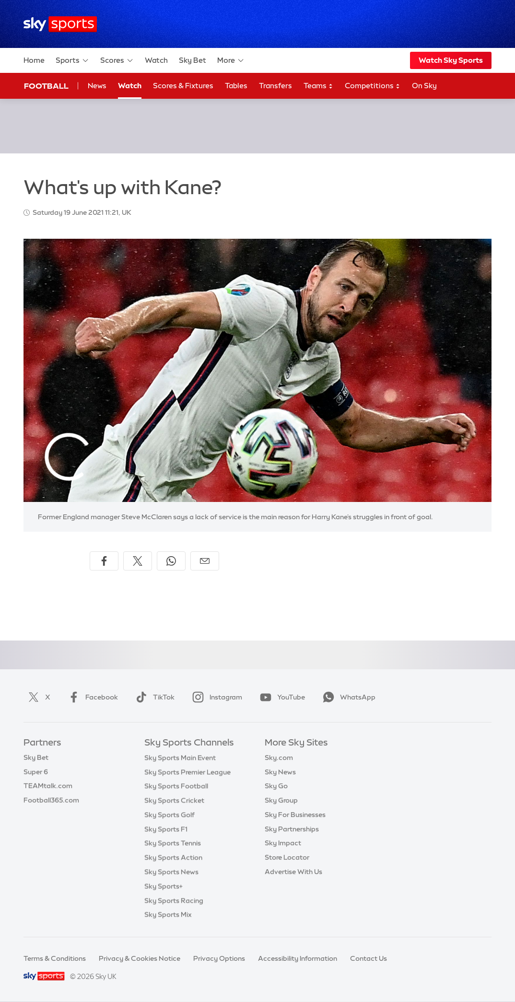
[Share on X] (137, 561)
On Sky (424, 85)
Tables (236, 85)
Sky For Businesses (295, 814)
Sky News (280, 772)
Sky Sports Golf (169, 814)
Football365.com (51, 800)
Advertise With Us (293, 871)
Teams (318, 86)
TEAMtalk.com (47, 785)
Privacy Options (219, 958)
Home (34, 60)
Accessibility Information (297, 958)
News (97, 85)
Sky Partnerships (292, 829)
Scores (117, 60)
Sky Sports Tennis (172, 842)
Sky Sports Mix (168, 914)
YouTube (280, 697)
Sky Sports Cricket (174, 800)
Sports (72, 60)
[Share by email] (204, 561)
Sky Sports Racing (173, 900)
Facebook (91, 697)
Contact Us (368, 958)
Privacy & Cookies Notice (139, 958)
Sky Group (281, 800)
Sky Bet (192, 60)
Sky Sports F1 (165, 829)
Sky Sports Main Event (180, 757)
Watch (156, 60)
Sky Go (276, 785)
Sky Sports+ (163, 886)
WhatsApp (347, 697)
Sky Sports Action (173, 857)
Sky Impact (283, 842)
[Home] (60, 24)
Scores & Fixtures (183, 85)
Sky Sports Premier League (187, 772)
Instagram (215, 697)
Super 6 (35, 772)
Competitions (372, 86)
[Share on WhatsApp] (171, 561)
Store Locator (287, 857)
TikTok (153, 697)
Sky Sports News (171, 871)
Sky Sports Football (176, 785)
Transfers (275, 85)
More (231, 60)
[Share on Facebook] (104, 561)
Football (46, 86)
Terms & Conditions (54, 958)
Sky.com (279, 757)
